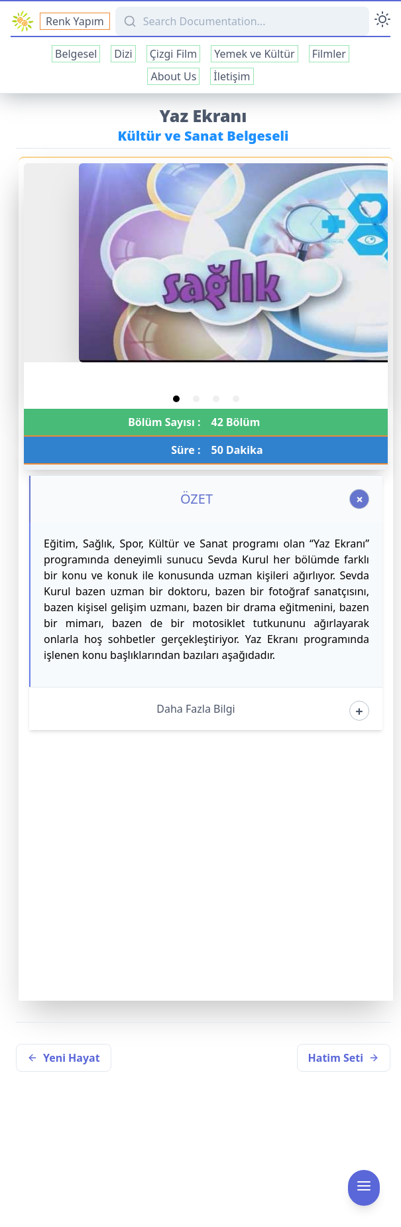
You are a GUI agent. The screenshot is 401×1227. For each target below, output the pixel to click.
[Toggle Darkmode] (382, 21)
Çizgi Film (173, 53)
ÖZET (196, 499)
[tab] (176, 399)
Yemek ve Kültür (254, 53)
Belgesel (76, 53)
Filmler (329, 53)
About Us (173, 76)
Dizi (123, 53)
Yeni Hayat (63, 1057)
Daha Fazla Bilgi (195, 708)
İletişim (231, 76)
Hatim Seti (343, 1057)
